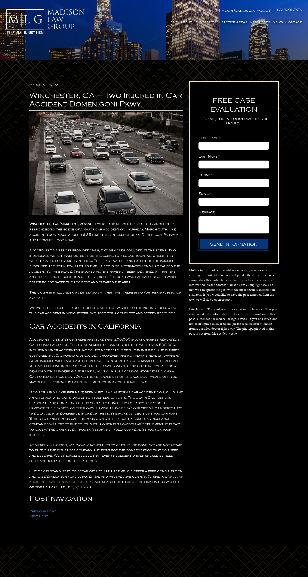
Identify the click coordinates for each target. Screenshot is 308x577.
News (278, 22)
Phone (205, 175)
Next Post (38, 516)
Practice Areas (233, 22)
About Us (188, 22)
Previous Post (42, 511)
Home (173, 22)
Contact (293, 22)
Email (204, 194)
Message (206, 212)
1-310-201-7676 (289, 10)
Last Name (209, 156)
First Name (209, 138)
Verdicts (208, 22)
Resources (260, 22)
